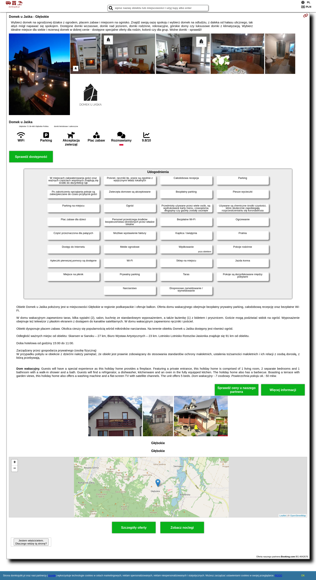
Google (52, 575)
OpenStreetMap (298, 515)
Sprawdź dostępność (31, 156)
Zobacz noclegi (182, 527)
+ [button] (14, 462)
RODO (278, 575)
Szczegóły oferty (134, 527)
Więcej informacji (283, 390)
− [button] (14, 469)
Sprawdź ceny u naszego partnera (236, 389)
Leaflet (283, 515)
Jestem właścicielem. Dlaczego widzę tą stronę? (31, 542)
